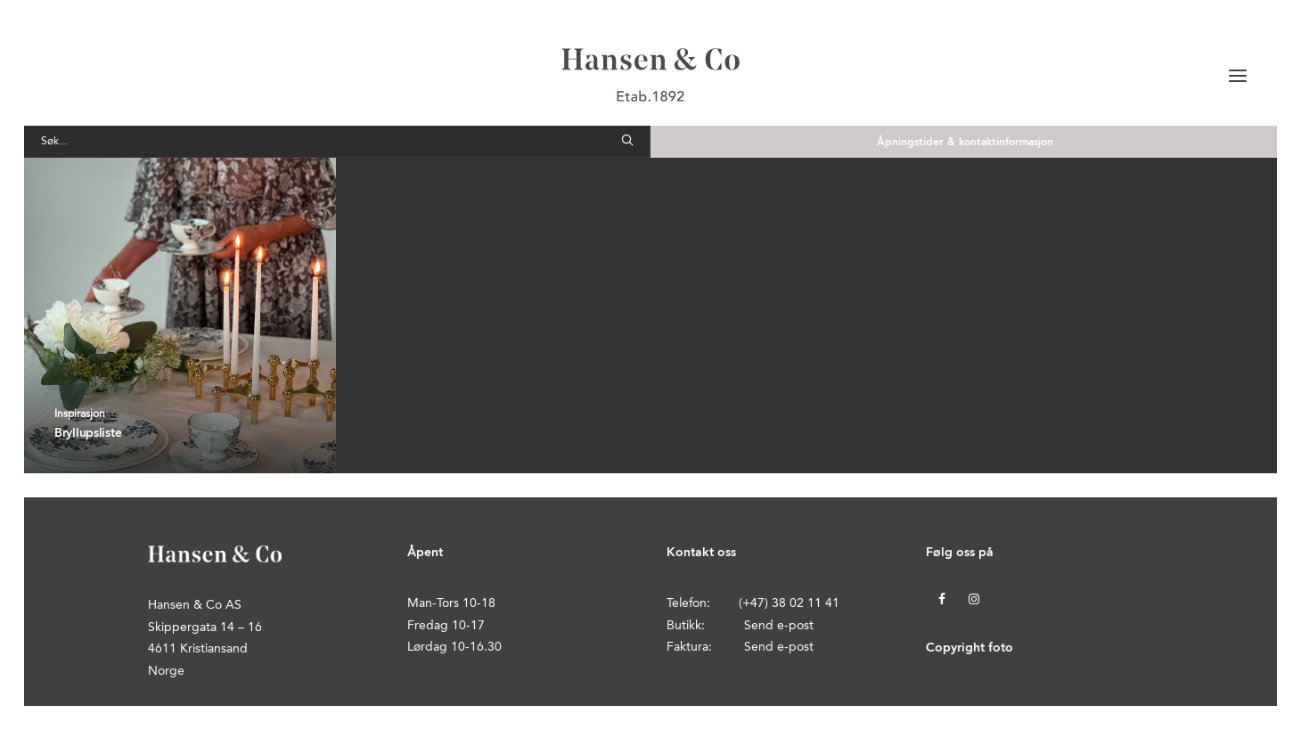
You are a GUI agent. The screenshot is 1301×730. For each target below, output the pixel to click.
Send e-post (779, 625)
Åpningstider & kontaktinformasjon (965, 142)
